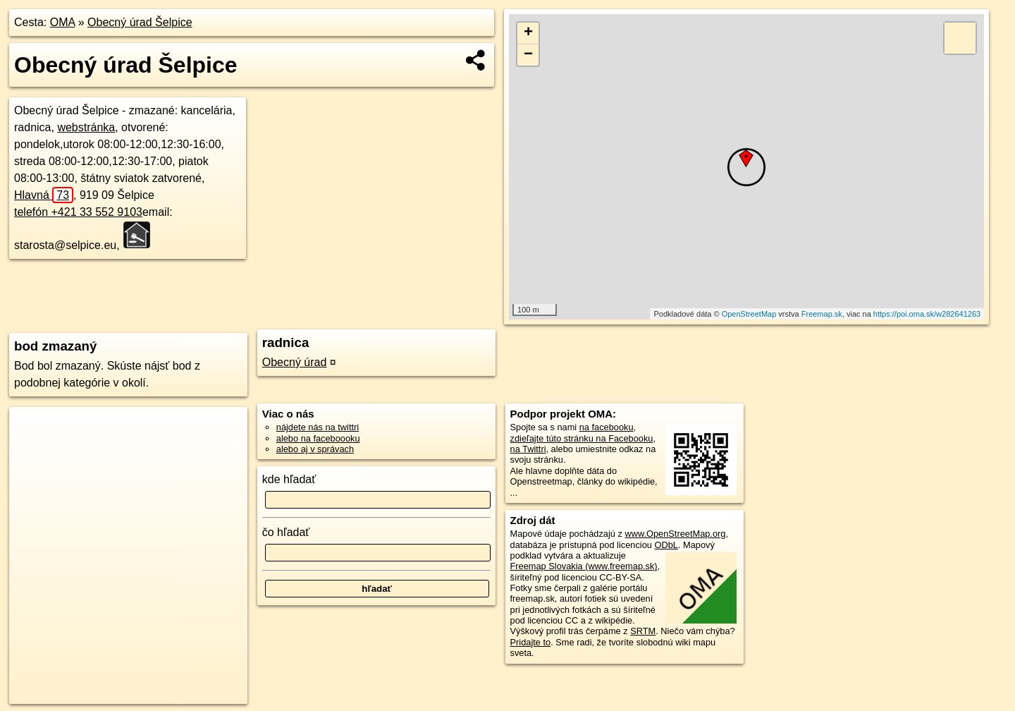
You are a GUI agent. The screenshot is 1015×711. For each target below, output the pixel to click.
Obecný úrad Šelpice (139, 22)
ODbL (665, 545)
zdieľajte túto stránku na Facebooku (581, 438)
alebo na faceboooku (318, 438)
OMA (62, 22)
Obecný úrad (294, 362)
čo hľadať (286, 532)
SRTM (643, 631)
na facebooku (606, 427)
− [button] (528, 55)
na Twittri (528, 449)
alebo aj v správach (315, 449)
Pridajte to (530, 642)
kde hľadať (289, 479)
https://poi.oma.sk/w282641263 (926, 314)
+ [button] (528, 33)
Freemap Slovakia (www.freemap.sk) (584, 566)
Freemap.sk (821, 314)
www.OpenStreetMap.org (675, 533)
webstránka (86, 127)
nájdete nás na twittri (317, 427)
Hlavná (43, 195)
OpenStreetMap (749, 314)
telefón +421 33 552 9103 (78, 212)
